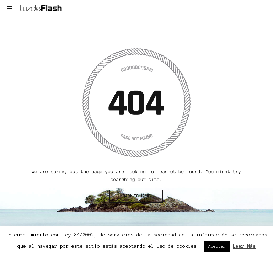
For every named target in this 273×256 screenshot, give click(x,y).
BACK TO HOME (136, 196)
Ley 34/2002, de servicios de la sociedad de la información (145, 235)
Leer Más (244, 246)
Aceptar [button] (217, 246)
